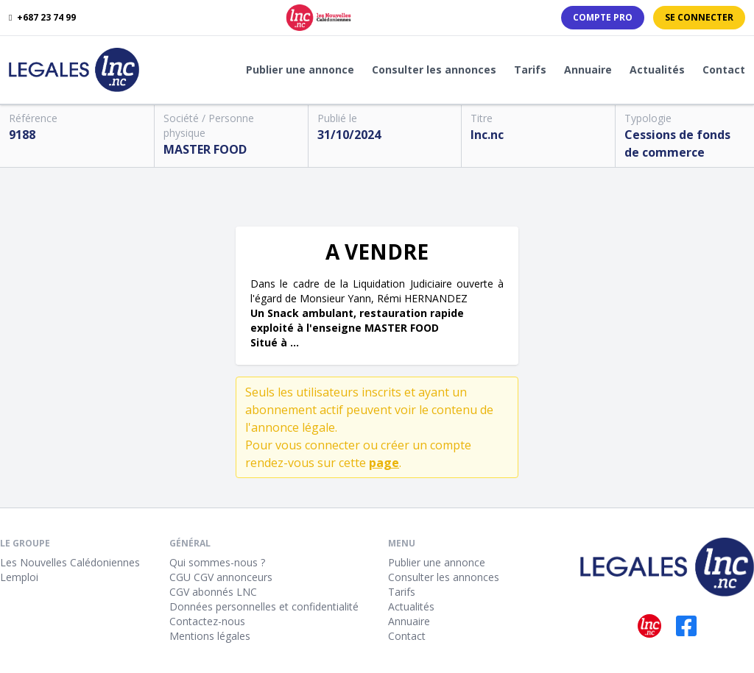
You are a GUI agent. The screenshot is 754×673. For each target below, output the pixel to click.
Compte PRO (603, 17)
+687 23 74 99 (42, 18)
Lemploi (19, 577)
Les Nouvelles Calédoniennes (70, 562)
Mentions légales (209, 636)
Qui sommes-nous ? (217, 562)
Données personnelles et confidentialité (264, 606)
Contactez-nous (207, 621)
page (384, 463)
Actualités (657, 69)
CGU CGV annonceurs (220, 577)
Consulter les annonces (434, 69)
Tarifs (530, 69)
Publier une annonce (300, 69)
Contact (723, 69)
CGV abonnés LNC (213, 592)
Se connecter (699, 17)
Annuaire (588, 69)
